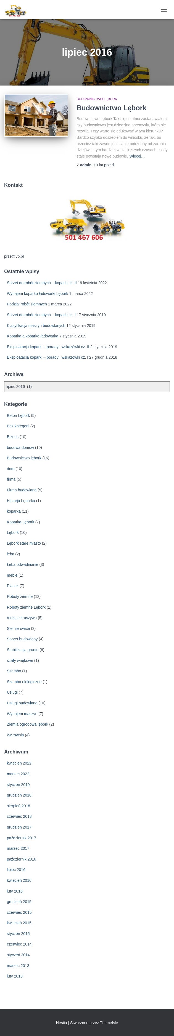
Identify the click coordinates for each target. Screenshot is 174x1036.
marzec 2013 (18, 965)
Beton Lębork (18, 415)
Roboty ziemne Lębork (26, 607)
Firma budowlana (21, 490)
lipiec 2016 (16, 869)
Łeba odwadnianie (22, 564)
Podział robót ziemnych (27, 304)
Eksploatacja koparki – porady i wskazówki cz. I (47, 357)
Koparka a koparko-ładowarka (32, 336)
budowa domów (20, 447)
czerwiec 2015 (19, 912)
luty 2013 (15, 976)
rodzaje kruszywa (22, 618)
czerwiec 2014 (19, 944)
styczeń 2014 (18, 955)
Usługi (12, 692)
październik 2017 (21, 838)
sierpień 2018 (18, 806)
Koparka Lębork (20, 522)
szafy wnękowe (20, 660)
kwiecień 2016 (19, 880)
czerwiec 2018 (19, 816)
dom (10, 469)
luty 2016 (15, 891)
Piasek (13, 586)
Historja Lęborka (21, 501)
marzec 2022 (18, 774)
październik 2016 (21, 859)
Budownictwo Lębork (112, 108)
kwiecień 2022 (19, 763)
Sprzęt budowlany (22, 639)
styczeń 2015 (18, 933)
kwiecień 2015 (19, 923)
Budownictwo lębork (97, 99)
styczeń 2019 (18, 784)
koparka (14, 511)
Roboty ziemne (20, 596)
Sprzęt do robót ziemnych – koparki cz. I (41, 315)
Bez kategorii (18, 426)
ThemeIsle (109, 1023)
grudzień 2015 (19, 901)
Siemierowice (18, 628)
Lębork (13, 532)
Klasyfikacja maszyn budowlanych (36, 325)
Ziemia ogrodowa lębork (27, 724)
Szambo (14, 671)
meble (12, 575)
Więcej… (137, 156)
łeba (10, 554)
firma (11, 479)
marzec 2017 (18, 848)
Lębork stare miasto (24, 543)
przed (104, 165)
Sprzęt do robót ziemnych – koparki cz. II (42, 283)
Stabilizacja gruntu (22, 650)
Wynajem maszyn (22, 714)
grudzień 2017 (19, 827)
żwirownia (15, 735)
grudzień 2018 (19, 795)
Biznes (13, 437)
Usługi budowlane (22, 703)
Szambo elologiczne (24, 682)
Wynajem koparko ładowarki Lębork (37, 293)
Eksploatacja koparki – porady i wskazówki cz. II (48, 347)
